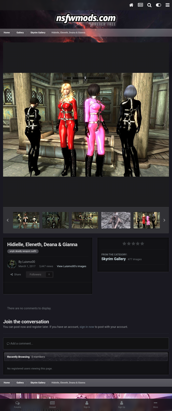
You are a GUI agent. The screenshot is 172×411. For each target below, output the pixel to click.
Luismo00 (28, 261)
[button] (7, 220)
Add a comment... (20, 343)
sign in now (87, 326)
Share (15, 274)
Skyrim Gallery (113, 259)
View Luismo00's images (71, 266)
